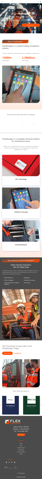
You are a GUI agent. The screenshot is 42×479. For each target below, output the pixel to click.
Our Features (11, 25)
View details (21, 178)
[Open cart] (40, 1)
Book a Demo (7, 349)
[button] (0, 401)
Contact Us (17, 349)
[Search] (16, 463)
